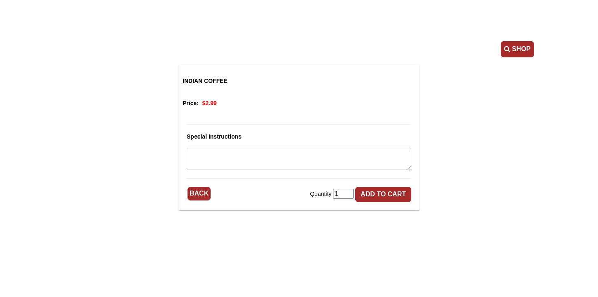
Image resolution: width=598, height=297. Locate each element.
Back (199, 193)
